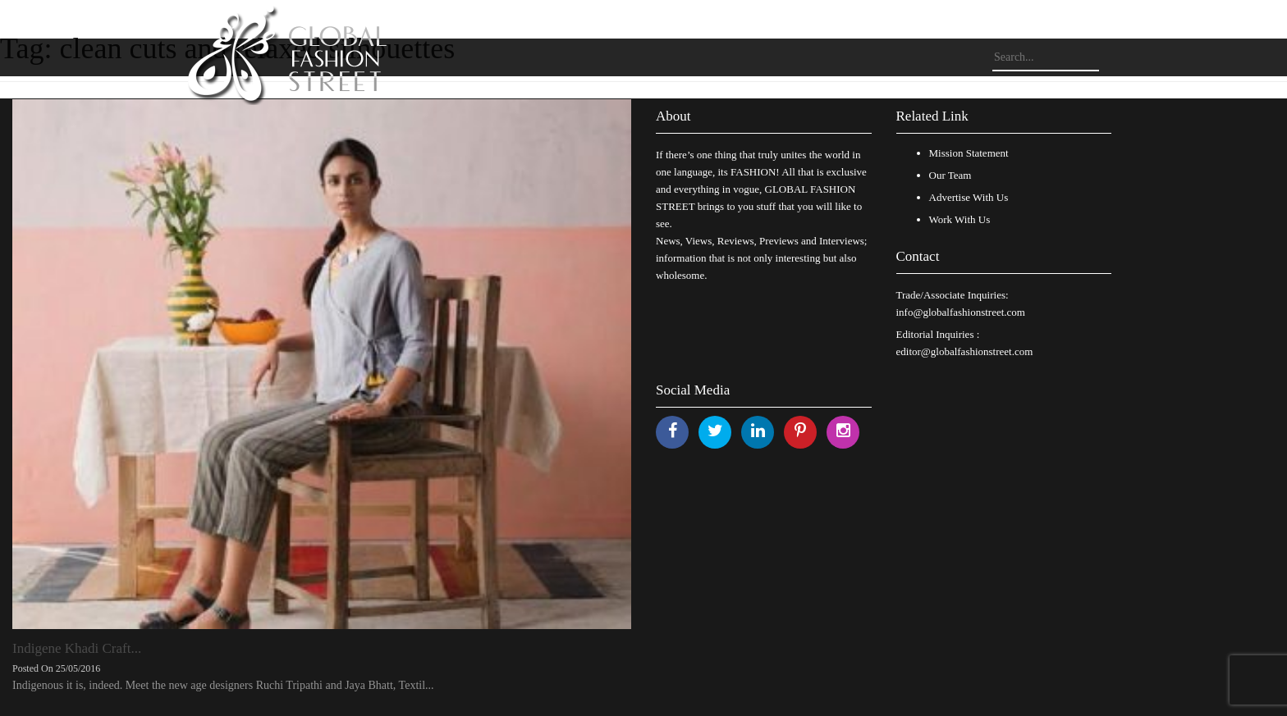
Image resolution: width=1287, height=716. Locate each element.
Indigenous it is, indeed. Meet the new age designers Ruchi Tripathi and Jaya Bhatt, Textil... (223, 685)
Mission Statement (969, 153)
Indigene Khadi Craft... (76, 648)
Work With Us (960, 219)
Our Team (950, 175)
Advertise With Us (969, 197)
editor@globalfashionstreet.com (964, 351)
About (673, 116)
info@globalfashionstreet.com (960, 312)
